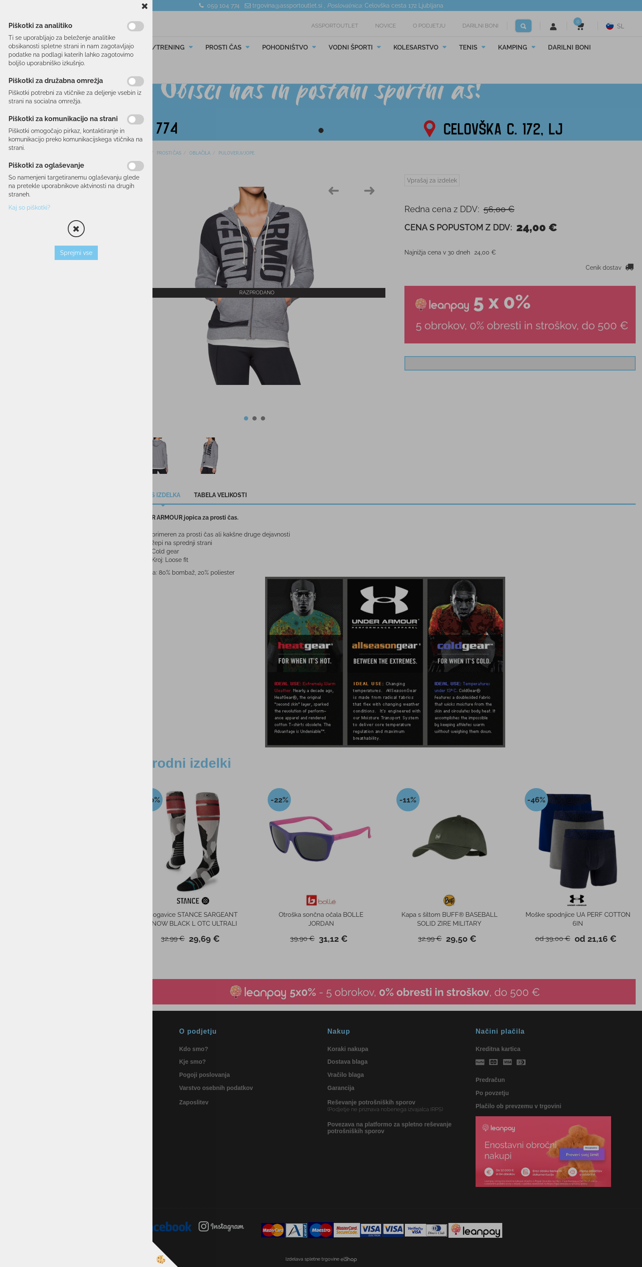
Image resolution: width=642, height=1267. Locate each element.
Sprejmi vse (76, 252)
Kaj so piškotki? (29, 207)
